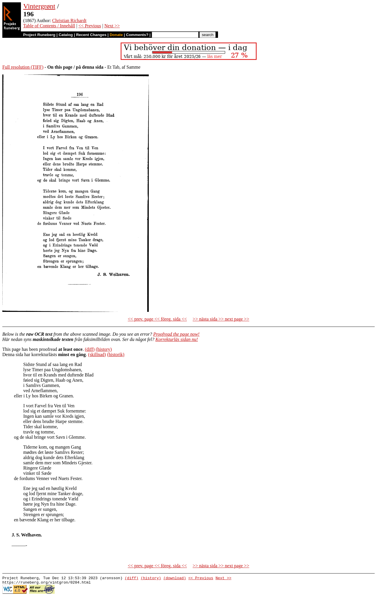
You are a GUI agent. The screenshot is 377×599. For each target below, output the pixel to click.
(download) (174, 578)
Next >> (112, 25)
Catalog (66, 35)
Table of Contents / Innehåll (49, 25)
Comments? (137, 35)
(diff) (89, 349)
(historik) (115, 354)
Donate (116, 35)
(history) (104, 349)
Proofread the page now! (176, 334)
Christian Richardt (69, 20)
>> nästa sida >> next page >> (221, 319)
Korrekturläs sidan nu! (177, 339)
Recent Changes (91, 35)
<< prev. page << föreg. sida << (157, 319)
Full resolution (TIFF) (22, 67)
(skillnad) (97, 354)
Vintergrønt (39, 6)
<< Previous (89, 25)
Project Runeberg (39, 35)
